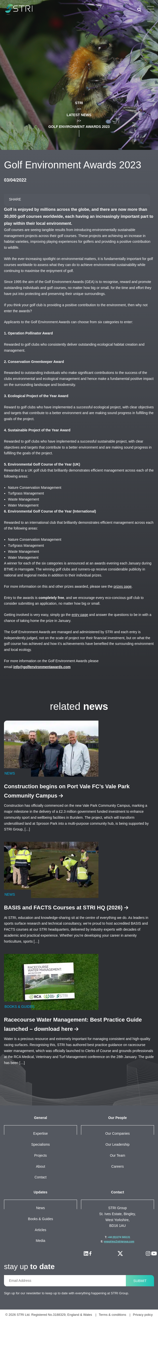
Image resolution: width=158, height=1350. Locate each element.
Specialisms (40, 1169)
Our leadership (117, 1169)
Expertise (41, 1158)
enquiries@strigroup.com (119, 1266)
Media (40, 1265)
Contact (41, 1201)
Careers (117, 1190)
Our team (117, 1179)
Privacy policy (101, 1345)
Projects (40, 1179)
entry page (90, 639)
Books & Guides (40, 1243)
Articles (40, 1254)
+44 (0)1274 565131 (119, 1261)
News (40, 1232)
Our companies (117, 1158)
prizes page (138, 610)
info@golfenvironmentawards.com (47, 691)
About (40, 1190)
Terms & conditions (67, 1345)
